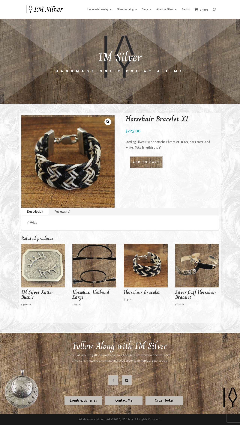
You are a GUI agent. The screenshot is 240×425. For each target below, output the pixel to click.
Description (35, 211)
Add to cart (146, 162)
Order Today (164, 400)
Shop (145, 9)
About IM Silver (164, 9)
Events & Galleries (83, 400)
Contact (186, 9)
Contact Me (123, 400)
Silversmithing (125, 9)
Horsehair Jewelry (97, 9)
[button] (107, 121)
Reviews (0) (62, 211)
